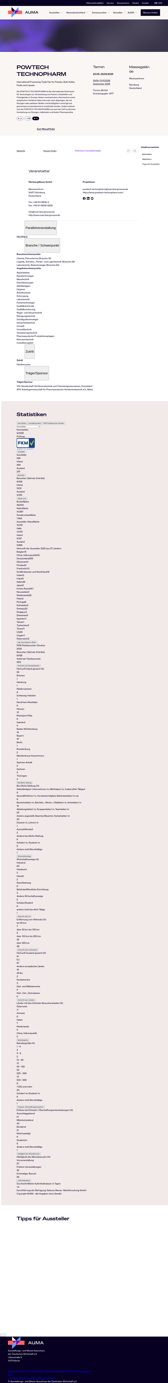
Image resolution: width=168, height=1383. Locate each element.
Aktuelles (117, 12)
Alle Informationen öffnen (27, 642)
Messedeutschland (75, 12)
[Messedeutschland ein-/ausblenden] (87, 12)
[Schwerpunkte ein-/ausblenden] (108, 12)
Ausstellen (54, 12)
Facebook (61, 1371)
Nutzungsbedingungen (43, 1377)
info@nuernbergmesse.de (42, 211)
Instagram (22, 1371)
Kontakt (145, 3)
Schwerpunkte (99, 12)
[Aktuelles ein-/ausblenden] (124, 12)
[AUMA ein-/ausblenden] (136, 12)
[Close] (3, 1335)
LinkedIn (12, 1371)
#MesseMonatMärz (95, 3)
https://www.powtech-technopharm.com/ (103, 192)
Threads (32, 1371)
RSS (10, 1374)
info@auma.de (15, 1365)
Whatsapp (50, 1371)
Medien (135, 3)
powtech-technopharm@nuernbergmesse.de (105, 189)
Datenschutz (25, 1377)
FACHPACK (22, 236)
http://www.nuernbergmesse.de (44, 215)
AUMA (131, 12)
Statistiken (146, 159)
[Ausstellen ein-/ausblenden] (61, 12)
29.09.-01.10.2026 (101, 80)
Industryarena (82, 1371)
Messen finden (150, 12)
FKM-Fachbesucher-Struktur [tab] (53, 423)
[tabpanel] (77, 487)
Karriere (110, 3)
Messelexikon (123, 3)
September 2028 (101, 83)
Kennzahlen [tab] (22, 423)
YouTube (70, 1371)
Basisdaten (147, 154)
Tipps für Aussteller (151, 164)
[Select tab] (28, 427)
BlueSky (41, 1371)
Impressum (13, 1377)
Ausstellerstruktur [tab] (34, 423)
